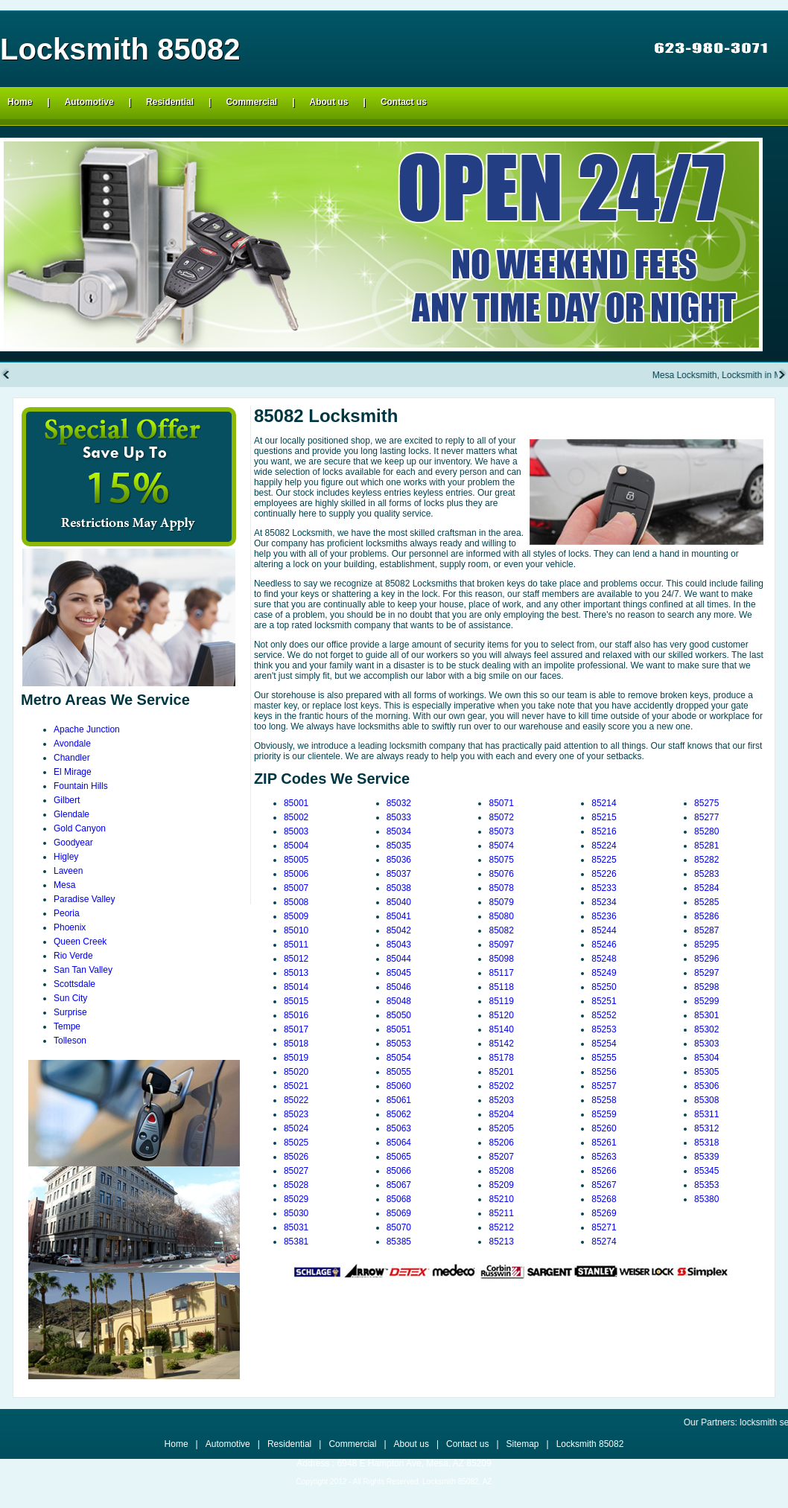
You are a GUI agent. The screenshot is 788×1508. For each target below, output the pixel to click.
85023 (296, 1114)
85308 (706, 1100)
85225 (603, 859)
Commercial (251, 102)
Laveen (68, 871)
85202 (501, 1086)
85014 (296, 987)
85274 (603, 1241)
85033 (399, 817)
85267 (603, 1185)
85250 (603, 987)
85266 (603, 1171)
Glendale (71, 814)
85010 (296, 930)
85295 (706, 944)
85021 (296, 1086)
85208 (501, 1171)
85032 (399, 803)
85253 (603, 1029)
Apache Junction (87, 729)
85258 (603, 1100)
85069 (399, 1213)
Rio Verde (73, 956)
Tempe (67, 1026)
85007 (296, 888)
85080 (501, 916)
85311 (706, 1114)
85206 (501, 1142)
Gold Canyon (80, 828)
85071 (501, 803)
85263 (603, 1156)
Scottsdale (74, 984)
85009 (296, 916)
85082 (501, 930)
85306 (706, 1086)
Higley (66, 857)
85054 (399, 1057)
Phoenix (70, 927)
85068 (399, 1199)
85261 (603, 1142)
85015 (296, 1001)
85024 (296, 1128)
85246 (603, 944)
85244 (603, 930)
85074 (501, 845)
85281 (706, 845)
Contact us (404, 102)
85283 (706, 874)
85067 (399, 1185)
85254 (603, 1043)
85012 (296, 958)
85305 (706, 1072)
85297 (706, 973)
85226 (603, 874)
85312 (706, 1128)
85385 (399, 1241)
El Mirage (73, 772)
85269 (603, 1213)
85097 (501, 944)
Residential (170, 102)
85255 (603, 1057)
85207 (501, 1156)
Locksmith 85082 (590, 1444)
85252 (603, 1015)
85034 (399, 831)
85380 (706, 1199)
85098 (501, 958)
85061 (399, 1100)
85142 (501, 1043)
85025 (296, 1142)
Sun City (70, 998)
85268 (603, 1199)
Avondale (72, 743)
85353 (706, 1185)
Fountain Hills (81, 786)
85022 (296, 1100)
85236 (603, 916)
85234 (603, 902)
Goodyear (73, 842)
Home (19, 102)
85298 (706, 987)
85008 (296, 902)
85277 (706, 817)
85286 (706, 916)
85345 (706, 1171)
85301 (706, 1015)
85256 (603, 1072)
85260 (603, 1128)
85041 (399, 916)
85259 (603, 1114)
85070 (399, 1227)
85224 (603, 845)
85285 (706, 902)
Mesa (64, 885)
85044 (399, 958)
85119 (501, 1001)
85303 (706, 1043)
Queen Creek (80, 941)
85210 (501, 1199)
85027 (296, 1171)
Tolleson (70, 1040)
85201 (501, 1072)
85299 (706, 1001)
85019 (296, 1057)
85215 (603, 817)
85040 (399, 902)
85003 (296, 831)
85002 (296, 817)
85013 (296, 973)
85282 (706, 859)
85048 (399, 1001)
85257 (603, 1086)
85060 (399, 1086)
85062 (399, 1114)
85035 (399, 845)
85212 (501, 1227)
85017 (296, 1029)
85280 (706, 831)
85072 (501, 817)
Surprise (70, 1012)
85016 (296, 1015)
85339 (706, 1156)
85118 (501, 987)
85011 (296, 944)
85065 (399, 1156)
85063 (399, 1128)
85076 (501, 874)
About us (329, 102)
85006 (296, 874)
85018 (296, 1043)
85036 (399, 859)
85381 (296, 1241)
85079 (501, 902)
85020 (296, 1072)
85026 (296, 1156)
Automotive (89, 102)
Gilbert (67, 800)
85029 (296, 1199)
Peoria (67, 913)
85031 (296, 1227)
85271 (603, 1227)
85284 (706, 888)
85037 (399, 874)
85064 (399, 1142)
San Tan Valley (83, 970)
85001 (296, 803)
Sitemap (522, 1444)
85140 (501, 1029)
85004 (296, 845)
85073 (501, 831)
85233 (603, 888)
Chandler (72, 758)
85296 (706, 958)
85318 (706, 1142)
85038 (399, 888)
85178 (501, 1057)
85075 (501, 859)
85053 (399, 1043)
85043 (399, 944)
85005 (296, 859)
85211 (501, 1213)
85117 (501, 973)
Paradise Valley (84, 899)
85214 (603, 803)
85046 (399, 987)
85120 (501, 1015)
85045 (399, 973)
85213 (501, 1241)
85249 (603, 973)
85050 (399, 1015)
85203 (501, 1100)
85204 (501, 1114)
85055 (399, 1072)
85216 (603, 831)
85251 (603, 1001)
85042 (399, 930)
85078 (501, 888)
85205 (501, 1128)
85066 (399, 1171)
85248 (603, 958)
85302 (706, 1029)
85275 (706, 803)
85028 (296, 1185)
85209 (501, 1185)
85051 (399, 1029)
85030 (296, 1213)
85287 (706, 930)
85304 (706, 1057)
